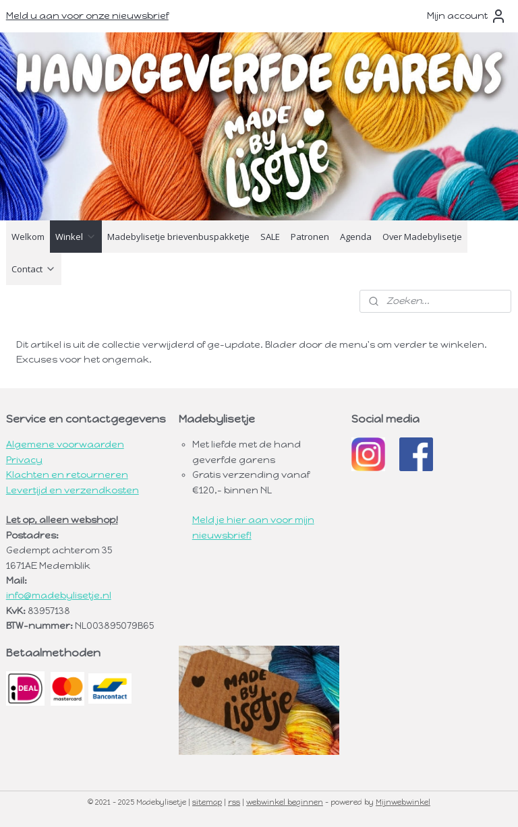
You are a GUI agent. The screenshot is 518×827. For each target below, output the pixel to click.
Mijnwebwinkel (403, 802)
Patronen (310, 237)
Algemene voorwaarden (65, 444)
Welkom (28, 237)
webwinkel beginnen (284, 802)
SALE (270, 237)
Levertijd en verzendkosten (72, 490)
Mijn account (467, 16)
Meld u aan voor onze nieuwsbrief (87, 16)
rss (234, 802)
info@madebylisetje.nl (58, 595)
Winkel (75, 237)
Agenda (356, 237)
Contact (33, 269)
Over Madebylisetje (422, 237)
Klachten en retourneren (67, 475)
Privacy (24, 460)
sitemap (207, 802)
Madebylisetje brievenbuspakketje (178, 237)
